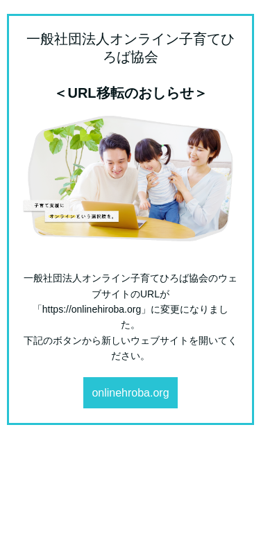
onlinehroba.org (130, 393)
